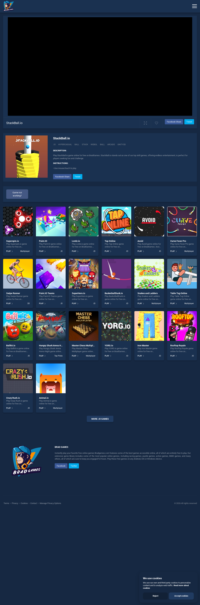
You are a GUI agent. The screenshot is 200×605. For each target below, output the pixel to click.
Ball (77, 144)
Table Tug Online (178, 293)
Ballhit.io (10, 345)
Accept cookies (181, 596)
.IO (54, 144)
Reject (155, 596)
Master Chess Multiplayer (84, 345)
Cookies (24, 597)
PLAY (8, 251)
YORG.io (109, 345)
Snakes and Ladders (148, 293)
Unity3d (122, 144)
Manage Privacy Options (50, 597)
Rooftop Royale (178, 345)
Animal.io (44, 398)
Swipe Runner (13, 293)
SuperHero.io (78, 293)
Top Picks (58, 356)
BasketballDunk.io (114, 293)
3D (28, 303)
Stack (85, 144)
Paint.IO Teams (46, 293)
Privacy (15, 597)
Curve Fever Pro (178, 241)
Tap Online (110, 241)
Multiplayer (25, 251)
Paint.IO (43, 241)
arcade (111, 144)
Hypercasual (65, 144)
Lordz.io (76, 241)
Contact (34, 597)
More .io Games (100, 419)
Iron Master (143, 345)
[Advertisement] (100, 472)
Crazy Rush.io (13, 398)
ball (102, 144)
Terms (7, 597)
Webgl (94, 144)
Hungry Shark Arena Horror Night (55, 345)
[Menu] (194, 6)
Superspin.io (12, 241)
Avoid (140, 241)
